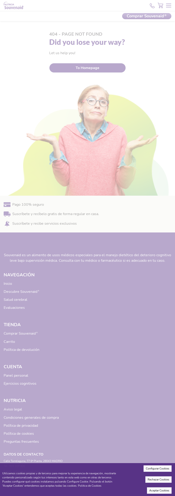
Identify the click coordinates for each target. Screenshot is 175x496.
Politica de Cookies (89, 486)
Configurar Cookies (157, 468)
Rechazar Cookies (158, 479)
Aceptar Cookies (159, 490)
